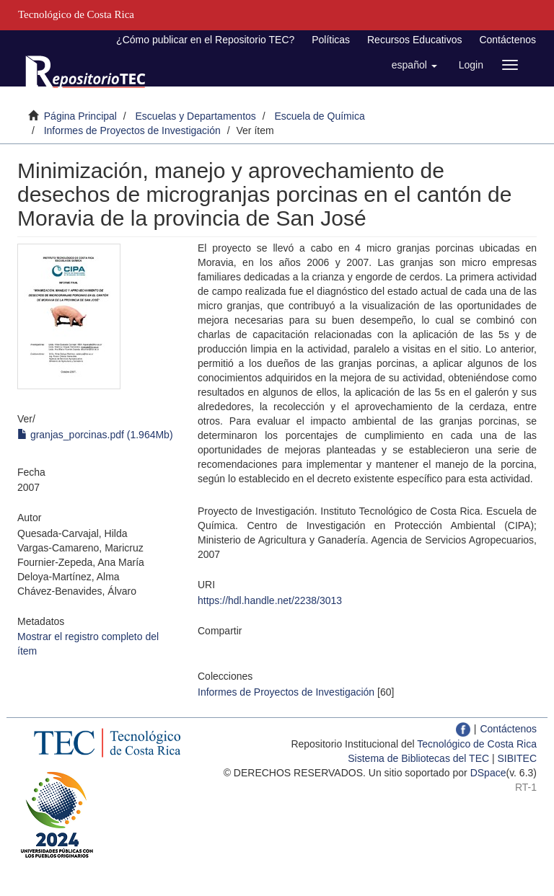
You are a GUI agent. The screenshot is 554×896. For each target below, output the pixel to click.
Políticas (331, 39)
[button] (414, 65)
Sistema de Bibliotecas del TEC (418, 758)
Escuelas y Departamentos (196, 116)
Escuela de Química (319, 116)
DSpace (488, 773)
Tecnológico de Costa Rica (477, 744)
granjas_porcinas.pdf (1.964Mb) (95, 434)
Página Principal (80, 116)
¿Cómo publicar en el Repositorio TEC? (205, 39)
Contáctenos (507, 39)
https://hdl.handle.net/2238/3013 (270, 600)
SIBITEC (517, 758)
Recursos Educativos (414, 39)
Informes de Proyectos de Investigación (132, 130)
